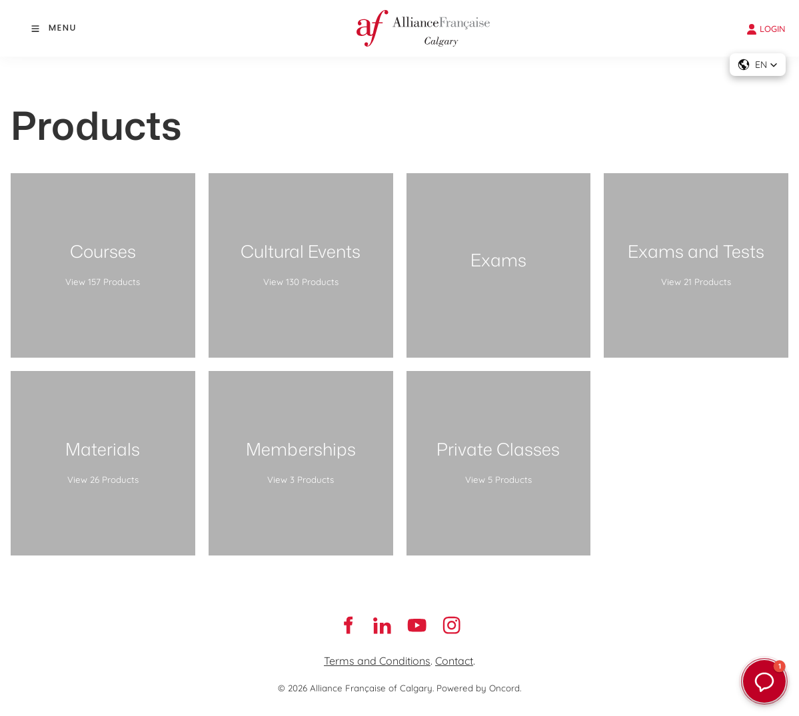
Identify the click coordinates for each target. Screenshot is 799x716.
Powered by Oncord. (478, 688)
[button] (758, 65)
